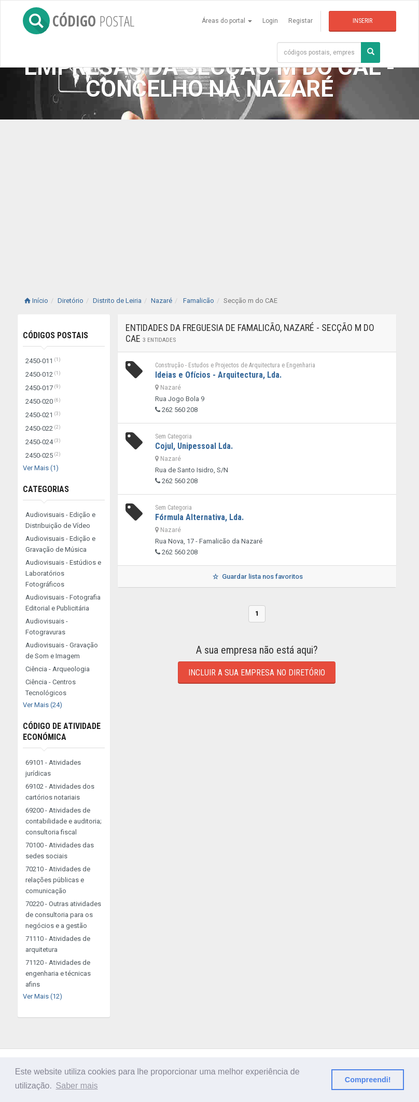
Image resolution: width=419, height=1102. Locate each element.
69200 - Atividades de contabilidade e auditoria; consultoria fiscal (63, 821)
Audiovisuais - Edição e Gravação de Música (60, 544)
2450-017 (43, 388)
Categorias (46, 489)
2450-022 (43, 428)
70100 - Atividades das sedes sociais (59, 850)
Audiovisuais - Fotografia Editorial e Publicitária (63, 602)
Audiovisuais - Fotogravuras (46, 626)
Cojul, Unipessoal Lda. (194, 446)
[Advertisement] (209, 197)
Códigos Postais (55, 335)
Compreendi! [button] (368, 1080)
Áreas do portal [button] (227, 20)
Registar (300, 20)
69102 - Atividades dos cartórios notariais (59, 791)
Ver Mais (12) (42, 996)
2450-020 (43, 401)
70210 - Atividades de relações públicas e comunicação (57, 880)
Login (270, 20)
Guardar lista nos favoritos (257, 576)
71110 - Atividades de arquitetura (57, 944)
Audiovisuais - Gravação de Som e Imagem (61, 650)
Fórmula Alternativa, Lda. (199, 517)
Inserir (362, 20)
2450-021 (43, 415)
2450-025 (43, 455)
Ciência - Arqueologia (57, 669)
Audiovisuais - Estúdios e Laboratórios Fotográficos (63, 573)
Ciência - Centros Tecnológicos (50, 687)
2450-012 (43, 374)
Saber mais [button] (77, 1085)
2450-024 (43, 442)
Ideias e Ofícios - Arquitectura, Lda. (218, 375)
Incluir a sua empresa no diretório (256, 673)
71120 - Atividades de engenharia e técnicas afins (58, 973)
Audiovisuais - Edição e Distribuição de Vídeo (60, 520)
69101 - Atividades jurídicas (53, 768)
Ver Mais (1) (41, 468)
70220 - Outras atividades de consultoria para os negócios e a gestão (63, 915)
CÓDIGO (78, 21)
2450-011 (43, 361)
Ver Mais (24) (42, 705)
